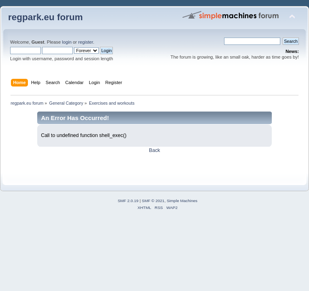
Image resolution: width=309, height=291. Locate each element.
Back (154, 150)
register (85, 42)
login (67, 42)
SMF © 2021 (153, 200)
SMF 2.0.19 (128, 200)
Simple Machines (182, 200)
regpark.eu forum (45, 17)
